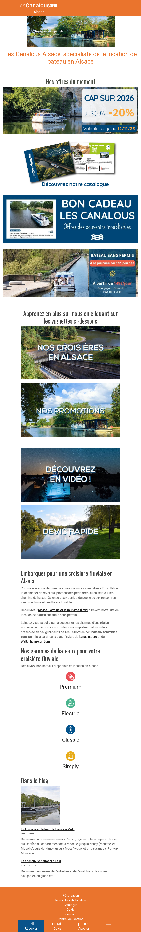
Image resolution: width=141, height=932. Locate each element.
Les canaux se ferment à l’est (41, 861)
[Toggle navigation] (108, 926)
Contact (70, 914)
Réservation (70, 895)
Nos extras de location (70, 900)
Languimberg (88, 637)
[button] (33, 31)
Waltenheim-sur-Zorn (35, 641)
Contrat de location (70, 919)
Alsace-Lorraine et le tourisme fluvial (63, 610)
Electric (70, 713)
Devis (70, 909)
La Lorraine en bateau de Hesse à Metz (48, 829)
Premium (70, 687)
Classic (70, 740)
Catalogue (70, 905)
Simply (70, 766)
